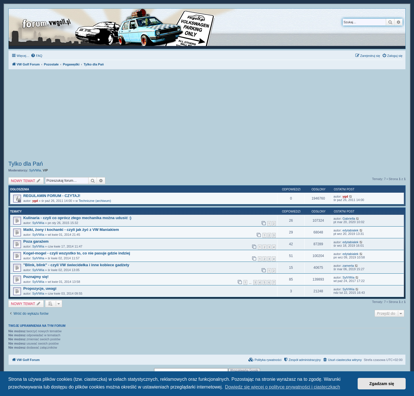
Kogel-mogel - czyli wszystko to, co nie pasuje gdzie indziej (76, 253)
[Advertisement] (206, 116)
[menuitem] (36, 55)
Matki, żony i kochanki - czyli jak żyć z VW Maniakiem (71, 229)
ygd (35, 200)
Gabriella (348, 218)
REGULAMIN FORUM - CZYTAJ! (51, 196)
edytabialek (350, 230)
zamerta (348, 265)
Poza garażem (36, 241)
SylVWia (35, 170)
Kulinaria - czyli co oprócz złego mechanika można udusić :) (77, 218)
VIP (45, 170)
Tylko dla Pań (25, 164)
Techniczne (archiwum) (95, 200)
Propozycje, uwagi (39, 288)
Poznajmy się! (36, 277)
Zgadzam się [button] (381, 383)
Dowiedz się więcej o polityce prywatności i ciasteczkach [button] (282, 387)
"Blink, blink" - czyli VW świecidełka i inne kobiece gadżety (76, 265)
